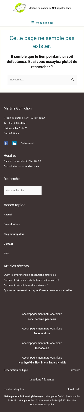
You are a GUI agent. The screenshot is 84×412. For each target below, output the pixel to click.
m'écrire (75, 370)
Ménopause (42, 348)
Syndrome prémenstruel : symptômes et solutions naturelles (38, 290)
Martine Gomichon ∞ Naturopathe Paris (50, 8)
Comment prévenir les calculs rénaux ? (26, 285)
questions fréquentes (42, 379)
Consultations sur (21, 166)
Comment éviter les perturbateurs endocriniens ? (31, 280)
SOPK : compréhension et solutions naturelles (30, 274)
